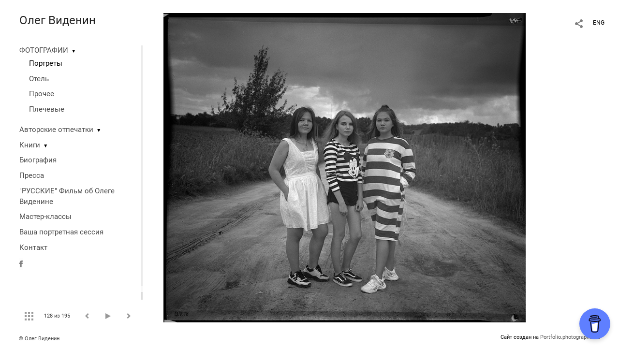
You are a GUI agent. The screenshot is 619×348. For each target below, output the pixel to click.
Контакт (33, 247)
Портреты (45, 63)
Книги (29, 145)
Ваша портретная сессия (61, 232)
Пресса (31, 175)
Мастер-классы (45, 216)
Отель (39, 78)
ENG (598, 22)
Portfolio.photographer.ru (570, 337)
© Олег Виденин (39, 338)
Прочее (41, 93)
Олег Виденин (57, 20)
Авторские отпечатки (56, 129)
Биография (38, 160)
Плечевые (46, 109)
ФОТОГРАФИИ (43, 50)
